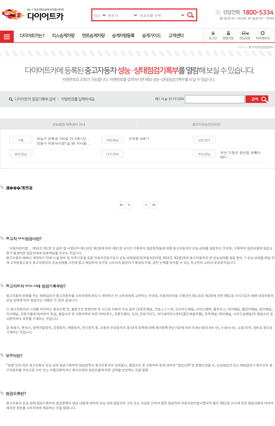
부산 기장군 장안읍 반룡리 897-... (240, 155)
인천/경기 (204, 140)
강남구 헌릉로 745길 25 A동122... (63, 138)
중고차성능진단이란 (206, 124)
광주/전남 (21, 154)
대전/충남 (112, 140)
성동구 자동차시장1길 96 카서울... (63, 143)
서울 (21, 140)
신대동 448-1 (139, 138)
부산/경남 (204, 154)
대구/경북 (112, 154)
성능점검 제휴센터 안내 (68, 124)
